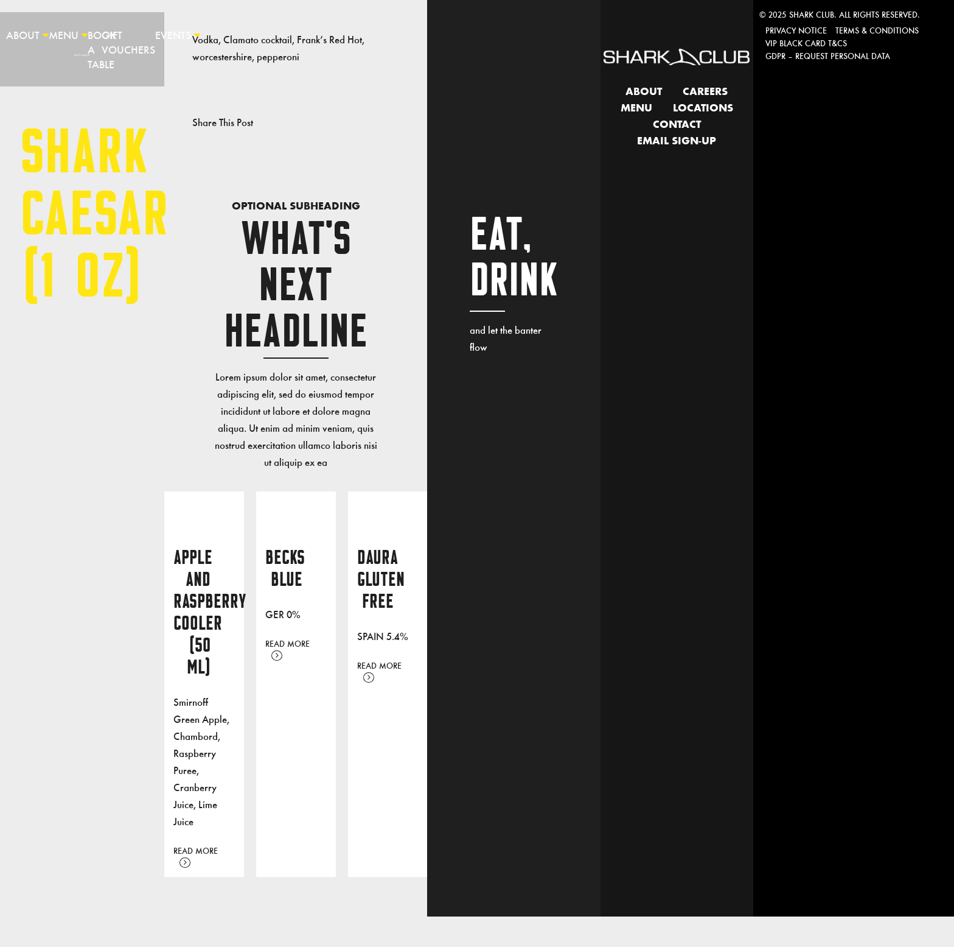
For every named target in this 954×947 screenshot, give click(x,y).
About (23, 34)
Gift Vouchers (128, 42)
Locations (703, 108)
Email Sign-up (676, 141)
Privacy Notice (796, 30)
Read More (195, 856)
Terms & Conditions (877, 30)
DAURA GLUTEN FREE (381, 579)
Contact (677, 124)
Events (173, 34)
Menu (63, 34)
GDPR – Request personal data (827, 56)
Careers (705, 91)
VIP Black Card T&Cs (806, 43)
